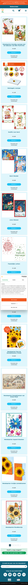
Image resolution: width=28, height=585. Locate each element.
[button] (26, 11)
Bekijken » (14, 52)
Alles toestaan (14, 299)
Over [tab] (23, 279)
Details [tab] (14, 279)
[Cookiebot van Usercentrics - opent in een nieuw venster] (21, 276)
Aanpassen (14, 303)
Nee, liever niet (14, 307)
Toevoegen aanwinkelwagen (14, 56)
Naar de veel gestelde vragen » (14, 552)
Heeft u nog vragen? (14, 551)
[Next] (20, 545)
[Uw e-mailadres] (12, 566)
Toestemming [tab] (5, 279)
